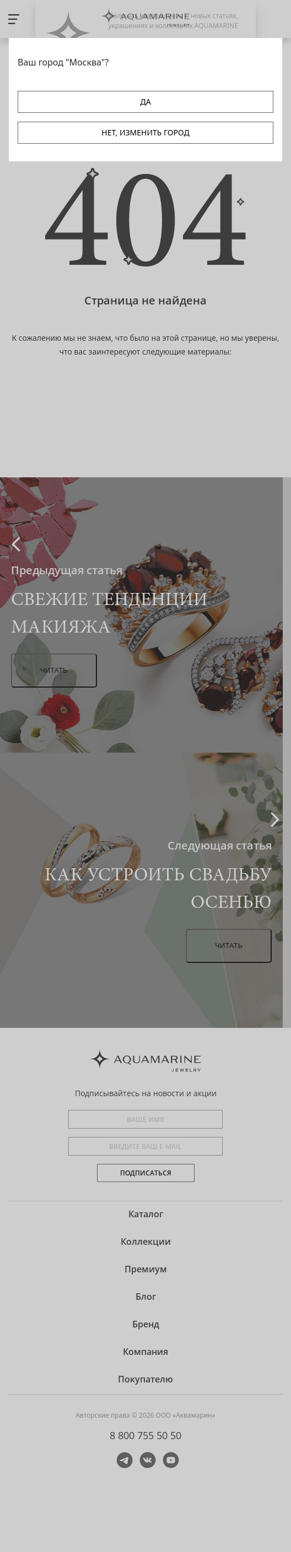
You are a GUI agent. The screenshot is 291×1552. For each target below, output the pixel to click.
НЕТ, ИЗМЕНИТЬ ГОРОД (145, 132)
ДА (145, 101)
